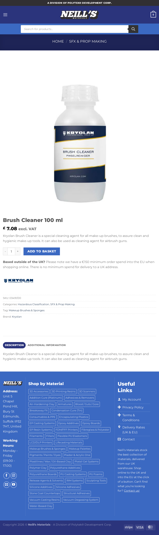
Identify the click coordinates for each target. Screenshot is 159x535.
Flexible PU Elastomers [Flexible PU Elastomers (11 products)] (72, 436)
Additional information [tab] (47, 345)
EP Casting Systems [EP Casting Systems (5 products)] (42, 423)
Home (58, 41)
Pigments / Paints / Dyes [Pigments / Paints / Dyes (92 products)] (45, 455)
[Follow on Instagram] (13, 475)
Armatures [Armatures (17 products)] (64, 404)
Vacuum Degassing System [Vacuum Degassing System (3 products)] (80, 499)
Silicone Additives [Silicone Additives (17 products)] (41, 487)
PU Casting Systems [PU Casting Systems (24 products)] (73, 474)
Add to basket (41, 251)
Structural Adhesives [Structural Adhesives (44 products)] (77, 493)
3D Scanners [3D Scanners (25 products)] (87, 391)
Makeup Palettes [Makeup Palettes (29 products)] (79, 448)
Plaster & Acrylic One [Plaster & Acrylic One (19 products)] (77, 455)
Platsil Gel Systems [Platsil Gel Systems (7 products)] (86, 461)
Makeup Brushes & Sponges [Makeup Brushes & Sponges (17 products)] (47, 448)
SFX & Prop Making (88, 41)
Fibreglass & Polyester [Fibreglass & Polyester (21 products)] (95, 429)
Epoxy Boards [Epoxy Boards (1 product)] (91, 423)
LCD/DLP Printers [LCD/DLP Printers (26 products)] (41, 442)
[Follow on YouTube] (13, 484)
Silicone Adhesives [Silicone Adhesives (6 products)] (68, 487)
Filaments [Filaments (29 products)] (36, 436)
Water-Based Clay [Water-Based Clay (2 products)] (41, 506)
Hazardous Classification (33, 304)
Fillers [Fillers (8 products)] (50, 436)
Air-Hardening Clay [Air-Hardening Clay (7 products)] (42, 404)
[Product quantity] (11, 251)
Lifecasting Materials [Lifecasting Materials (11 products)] (69, 442)
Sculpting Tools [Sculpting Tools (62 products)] (96, 480)
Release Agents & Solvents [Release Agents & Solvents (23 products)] (46, 480)
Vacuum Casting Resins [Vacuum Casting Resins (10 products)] (45, 499)
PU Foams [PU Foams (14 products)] (95, 474)
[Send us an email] (6, 484)
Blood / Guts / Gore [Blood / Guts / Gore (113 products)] (87, 404)
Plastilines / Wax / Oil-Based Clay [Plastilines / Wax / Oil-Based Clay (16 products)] (50, 461)
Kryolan (17, 316)
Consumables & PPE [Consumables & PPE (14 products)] (42, 416)
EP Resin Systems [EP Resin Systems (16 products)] (41, 429)
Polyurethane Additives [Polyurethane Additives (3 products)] (65, 467)
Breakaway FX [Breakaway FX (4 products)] (39, 410)
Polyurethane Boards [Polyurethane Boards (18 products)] (43, 474)
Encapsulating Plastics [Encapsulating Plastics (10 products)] (73, 416)
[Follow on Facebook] (6, 475)
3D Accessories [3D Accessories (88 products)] (39, 391)
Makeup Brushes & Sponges (26, 310)
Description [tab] (14, 345)
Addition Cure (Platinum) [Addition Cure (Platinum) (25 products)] (46, 397)
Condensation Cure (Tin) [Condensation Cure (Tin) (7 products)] (66, 410)
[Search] (133, 29)
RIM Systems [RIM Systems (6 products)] (75, 480)
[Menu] (5, 14)
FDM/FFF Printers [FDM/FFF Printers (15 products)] (67, 429)
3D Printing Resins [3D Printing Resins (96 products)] (63, 391)
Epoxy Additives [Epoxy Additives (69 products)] (68, 423)
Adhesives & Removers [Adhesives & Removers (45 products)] (79, 397)
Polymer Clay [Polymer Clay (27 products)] (38, 467)
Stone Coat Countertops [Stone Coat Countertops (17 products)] (45, 493)
